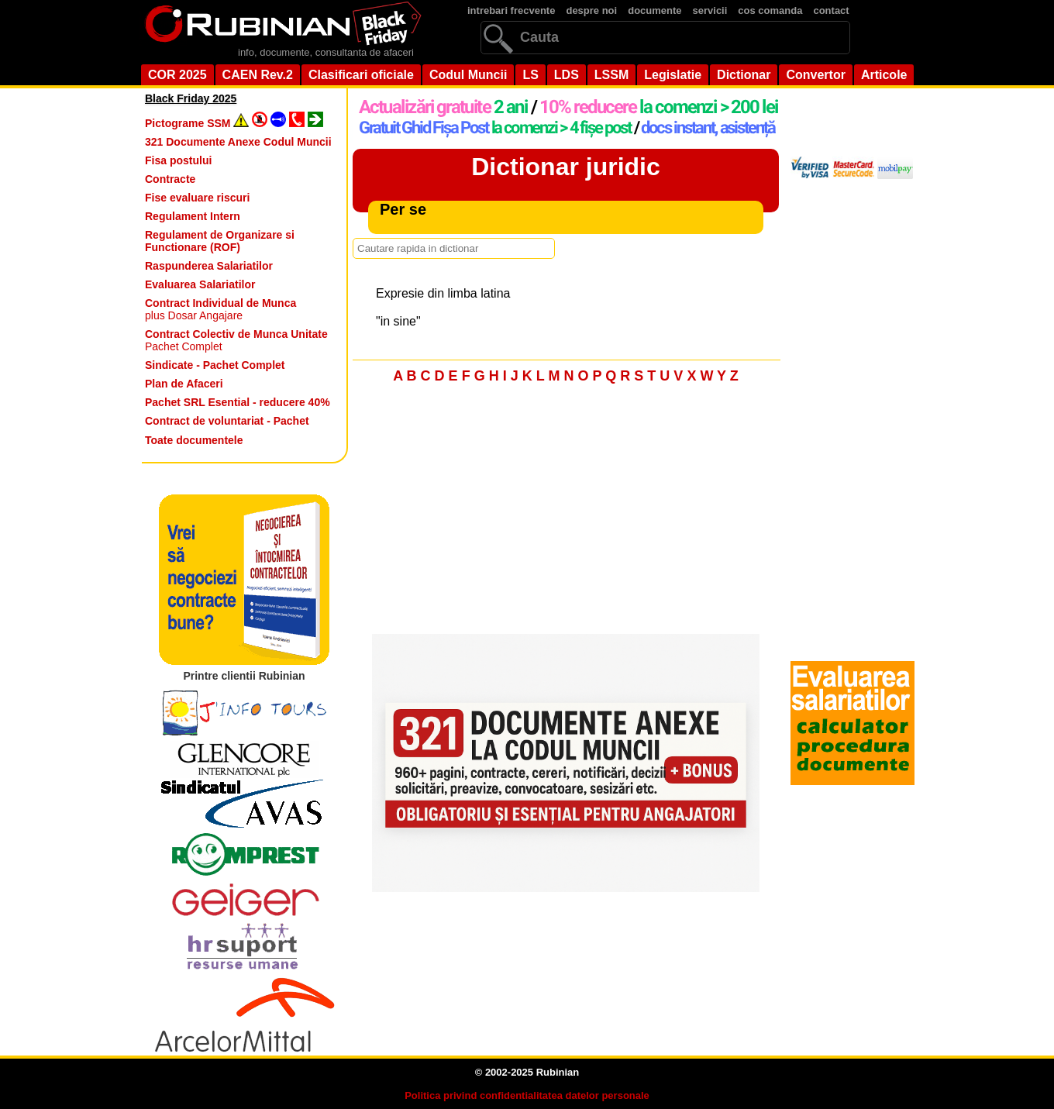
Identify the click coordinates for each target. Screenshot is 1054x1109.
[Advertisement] (566, 513)
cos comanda (770, 10)
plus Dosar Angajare (220, 309)
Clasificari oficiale (361, 74)
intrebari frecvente (511, 10)
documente (654, 10)
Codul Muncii (468, 74)
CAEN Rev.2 (257, 74)
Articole (884, 74)
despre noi (591, 10)
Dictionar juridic (565, 167)
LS (530, 74)
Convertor (815, 74)
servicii (710, 10)
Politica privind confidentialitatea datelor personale (527, 1095)
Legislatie (672, 74)
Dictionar (743, 74)
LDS (566, 74)
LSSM (611, 74)
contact (831, 10)
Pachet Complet (236, 340)
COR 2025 (177, 74)
